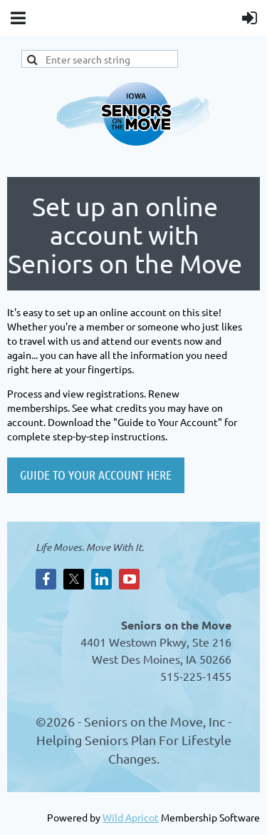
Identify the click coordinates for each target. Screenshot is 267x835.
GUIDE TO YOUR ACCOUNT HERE (96, 474)
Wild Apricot (131, 817)
